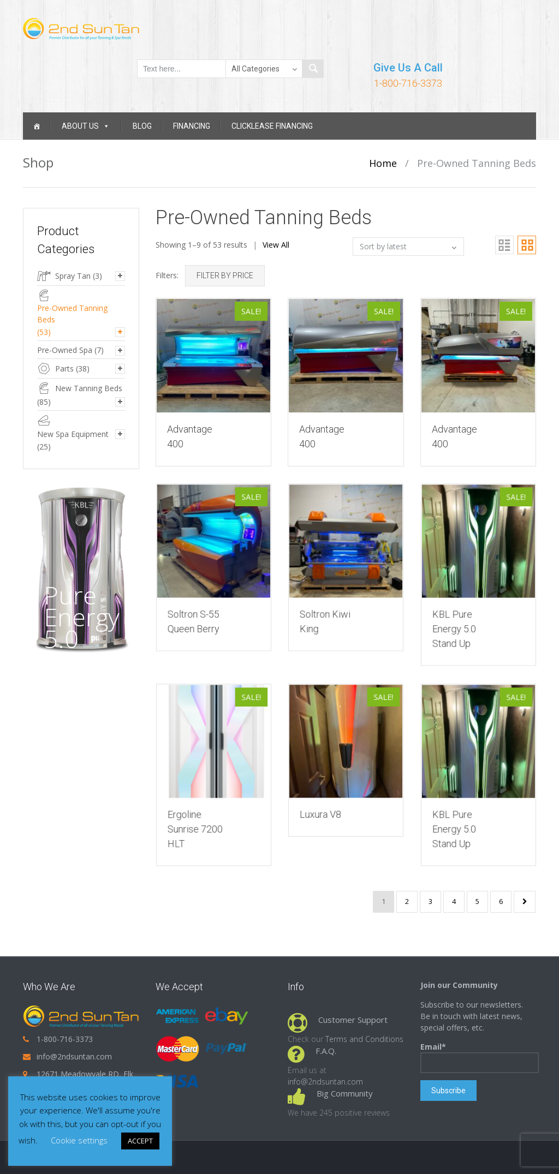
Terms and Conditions (364, 1039)
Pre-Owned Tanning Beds (72, 314)
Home (383, 163)
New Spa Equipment (73, 434)
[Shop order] (408, 246)
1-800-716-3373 (408, 83)
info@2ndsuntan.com (74, 1056)
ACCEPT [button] (140, 1141)
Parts (64, 368)
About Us (86, 126)
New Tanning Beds (88, 388)
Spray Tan (73, 276)
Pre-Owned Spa (64, 350)
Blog (142, 126)
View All (276, 244)
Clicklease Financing (272, 126)
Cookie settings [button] (79, 1140)
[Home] (36, 126)
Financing (191, 126)
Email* (479, 1057)
